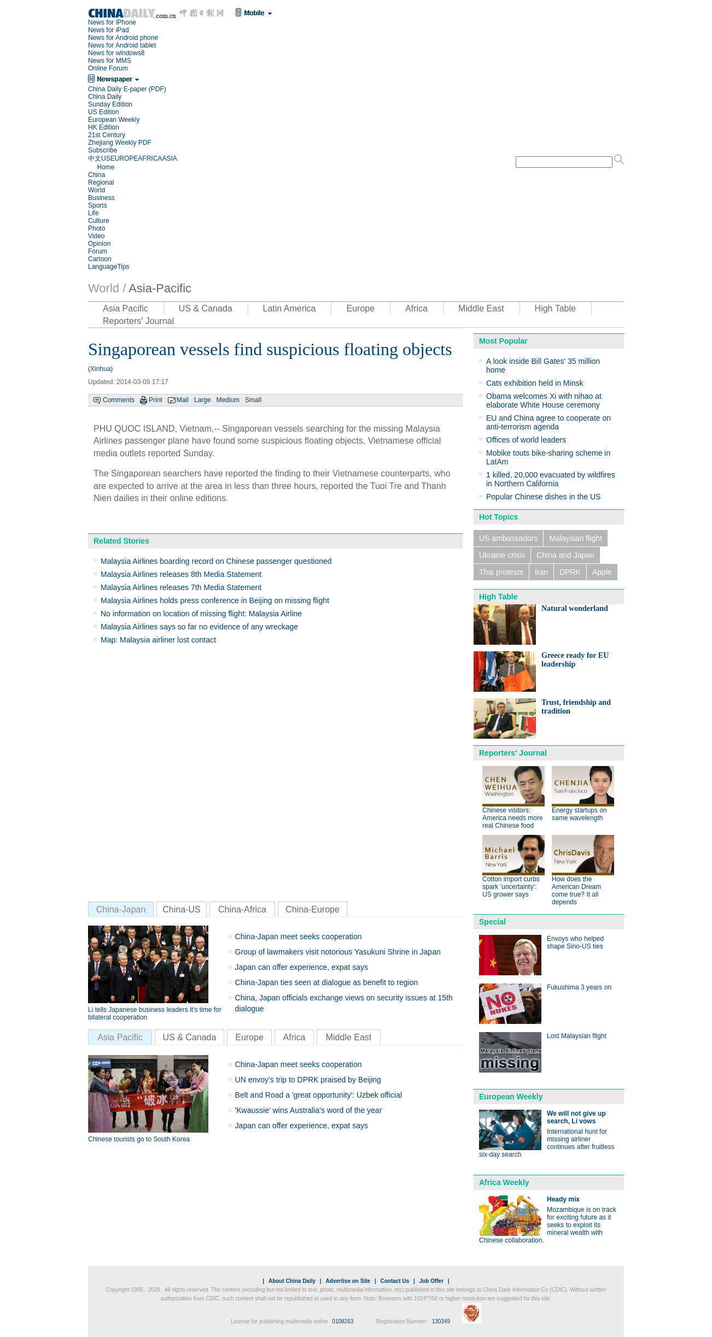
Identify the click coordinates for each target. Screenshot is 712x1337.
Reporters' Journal (138, 321)
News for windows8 (116, 53)
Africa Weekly (504, 1182)
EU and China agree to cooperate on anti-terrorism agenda (548, 422)
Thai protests (501, 572)
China (96, 175)
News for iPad (108, 30)
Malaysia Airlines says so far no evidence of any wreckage (199, 626)
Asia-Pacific (160, 288)
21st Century (106, 135)
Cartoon (100, 259)
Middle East (481, 308)
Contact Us (394, 1281)
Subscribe (102, 150)
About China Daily (292, 1281)
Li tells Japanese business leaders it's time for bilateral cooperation (154, 1013)
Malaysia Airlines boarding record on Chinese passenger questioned (216, 561)
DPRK (570, 572)
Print (155, 400)
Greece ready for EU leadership (575, 659)
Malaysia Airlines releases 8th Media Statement (181, 574)
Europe (360, 308)
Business (101, 198)
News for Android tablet (122, 45)
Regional (101, 182)
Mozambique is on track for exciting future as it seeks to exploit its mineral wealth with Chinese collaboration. (547, 1225)
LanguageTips (109, 266)
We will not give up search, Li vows (576, 1117)
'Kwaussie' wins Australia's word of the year (308, 1110)
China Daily (104, 97)
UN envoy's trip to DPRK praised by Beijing (308, 1079)
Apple (602, 572)
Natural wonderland (574, 608)
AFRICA (150, 158)
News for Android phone (123, 38)
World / (107, 288)
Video (96, 236)
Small (253, 400)
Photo (96, 228)
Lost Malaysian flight (576, 1036)
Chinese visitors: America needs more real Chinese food (512, 817)
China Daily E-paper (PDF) (127, 89)
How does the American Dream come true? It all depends (576, 890)
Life (93, 213)
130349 (441, 1321)
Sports (97, 205)
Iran (541, 572)
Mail (183, 400)
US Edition (103, 112)
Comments (119, 400)
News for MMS (109, 60)
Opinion (99, 244)
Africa (416, 308)
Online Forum (108, 68)
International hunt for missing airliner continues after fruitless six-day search (546, 1143)
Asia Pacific (125, 308)
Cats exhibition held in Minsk (534, 383)
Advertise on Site (347, 1281)
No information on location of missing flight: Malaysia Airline (201, 613)
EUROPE (124, 158)
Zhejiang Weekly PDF (119, 142)
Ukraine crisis (502, 555)
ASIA (169, 158)
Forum (97, 251)
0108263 (342, 1321)
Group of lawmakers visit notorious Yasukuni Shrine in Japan (338, 951)
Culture (98, 221)
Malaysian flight (575, 538)
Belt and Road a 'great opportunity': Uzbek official (318, 1095)
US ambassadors (508, 538)
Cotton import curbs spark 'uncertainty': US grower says (511, 886)
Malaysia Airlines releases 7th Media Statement (181, 587)
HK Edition (103, 127)
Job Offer (431, 1281)
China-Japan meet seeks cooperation (298, 936)
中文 (94, 158)
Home (105, 167)
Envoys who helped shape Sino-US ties (575, 942)
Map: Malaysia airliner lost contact (158, 639)
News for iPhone (112, 22)
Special (492, 921)
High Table (555, 308)
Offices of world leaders (526, 439)
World (96, 190)
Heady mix (563, 1199)
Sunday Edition (110, 104)
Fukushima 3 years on (579, 987)
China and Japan (565, 555)
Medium (228, 400)
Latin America (289, 308)
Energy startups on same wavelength (579, 814)
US (105, 158)
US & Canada (205, 308)
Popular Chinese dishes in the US (543, 496)
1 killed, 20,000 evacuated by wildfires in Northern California (550, 479)
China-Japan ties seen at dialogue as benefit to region (326, 982)
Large (202, 400)
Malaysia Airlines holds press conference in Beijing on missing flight (215, 600)
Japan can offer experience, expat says (301, 967)
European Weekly (114, 119)
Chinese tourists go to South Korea (139, 1139)
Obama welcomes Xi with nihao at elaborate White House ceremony (544, 400)
